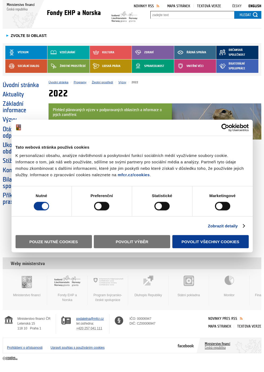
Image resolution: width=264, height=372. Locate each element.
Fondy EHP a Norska (67, 289)
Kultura (102, 52)
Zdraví (143, 52)
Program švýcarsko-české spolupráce (107, 289)
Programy (80, 82)
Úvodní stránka (21, 85)
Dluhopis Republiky (148, 286)
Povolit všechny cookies (210, 241)
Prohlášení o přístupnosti (25, 348)
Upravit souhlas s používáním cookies (78, 348)
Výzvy (122, 82)
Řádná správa (190, 52)
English (254, 6)
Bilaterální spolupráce (230, 66)
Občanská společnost (230, 52)
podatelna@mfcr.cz (90, 319)
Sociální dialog (22, 66)
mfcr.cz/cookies (134, 174)
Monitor (229, 286)
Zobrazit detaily (223, 225)
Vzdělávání (61, 52)
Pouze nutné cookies (53, 241)
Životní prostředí (66, 66)
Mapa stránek (178, 6)
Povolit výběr (132, 241)
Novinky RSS (144, 6)
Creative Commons (10, 358)
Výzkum (16, 52)
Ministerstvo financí (27, 286)
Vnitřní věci (188, 66)
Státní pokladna (188, 286)
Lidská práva (105, 66)
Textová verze (209, 6)
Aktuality (13, 94)
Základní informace (14, 107)
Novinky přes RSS (222, 318)
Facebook (186, 345)
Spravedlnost (148, 66)
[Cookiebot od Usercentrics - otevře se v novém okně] (225, 127)
